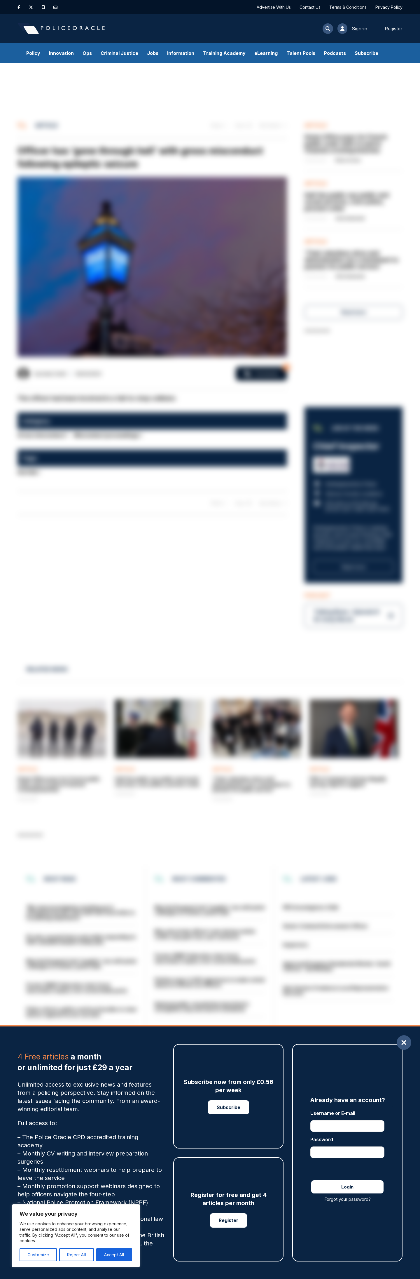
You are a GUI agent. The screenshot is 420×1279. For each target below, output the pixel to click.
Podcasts (335, 53)
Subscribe (366, 53)
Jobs (152, 53)
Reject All (76, 1254)
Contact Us (310, 7)
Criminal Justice (119, 53)
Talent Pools (300, 53)
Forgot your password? (347, 1199)
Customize (38, 1254)
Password (321, 1139)
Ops (87, 53)
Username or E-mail (332, 1113)
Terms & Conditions (348, 7)
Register (228, 1220)
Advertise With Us (274, 7)
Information (180, 53)
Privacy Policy (388, 7)
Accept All (114, 1254)
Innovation (61, 53)
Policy (33, 53)
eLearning (266, 53)
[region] (76, 1235)
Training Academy (224, 53)
